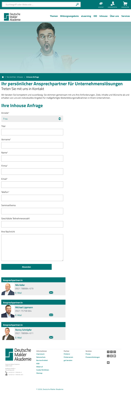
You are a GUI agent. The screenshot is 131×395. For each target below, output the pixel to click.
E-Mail (34, 293)
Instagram (114, 352)
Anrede (5, 112)
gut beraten (68, 360)
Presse (88, 354)
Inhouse (20, 77)
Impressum (40, 354)
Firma (4, 165)
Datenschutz (40, 357)
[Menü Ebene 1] (54, 18)
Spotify (111, 356)
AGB (37, 363)
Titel (3, 126)
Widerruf (39, 366)
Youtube (114, 356)
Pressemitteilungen (93, 357)
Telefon (5, 192)
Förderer (67, 354)
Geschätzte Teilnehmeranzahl (15, 218)
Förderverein (68, 357)
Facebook (108, 352)
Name (4, 152)
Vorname (6, 139)
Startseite (3, 77)
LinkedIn (108, 356)
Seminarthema (8, 205)
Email (4, 178)
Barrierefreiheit (42, 360)
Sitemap (39, 373)
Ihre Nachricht (8, 231)
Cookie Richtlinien (42, 370)
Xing (111, 352)
